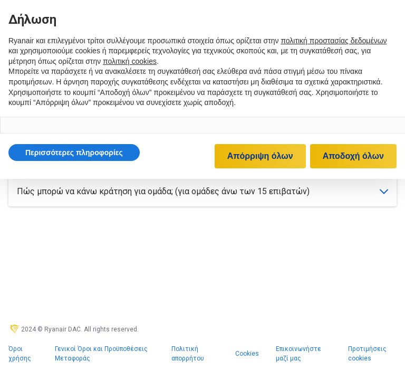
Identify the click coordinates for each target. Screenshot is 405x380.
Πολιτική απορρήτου (187, 353)
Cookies (247, 353)
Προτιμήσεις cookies (367, 353)
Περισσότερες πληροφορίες (74, 152)
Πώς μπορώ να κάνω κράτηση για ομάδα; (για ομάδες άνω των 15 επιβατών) (202, 191)
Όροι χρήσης (19, 353)
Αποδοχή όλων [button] (353, 155)
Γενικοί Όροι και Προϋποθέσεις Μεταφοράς (101, 353)
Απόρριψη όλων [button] (260, 155)
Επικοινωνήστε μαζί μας (298, 353)
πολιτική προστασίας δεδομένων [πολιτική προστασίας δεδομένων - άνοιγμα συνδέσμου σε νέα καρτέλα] (334, 40)
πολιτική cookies (130, 61)
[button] (74, 152)
